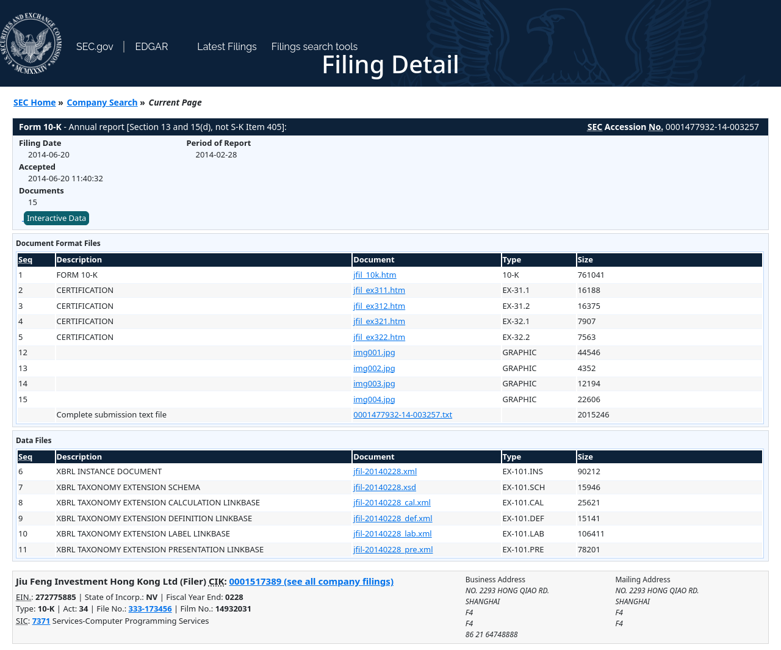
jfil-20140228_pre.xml (393, 549)
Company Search (102, 102)
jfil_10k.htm (375, 274)
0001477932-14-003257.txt (402, 414)
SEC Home (34, 102)
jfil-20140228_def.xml (392, 518)
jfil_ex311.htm (379, 289)
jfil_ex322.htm (379, 336)
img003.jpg (374, 383)
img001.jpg (374, 352)
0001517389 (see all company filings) (311, 581)
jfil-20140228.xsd (384, 487)
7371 (41, 620)
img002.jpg (374, 368)
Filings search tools (315, 46)
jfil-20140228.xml (385, 471)
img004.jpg (374, 399)
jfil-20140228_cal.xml (392, 502)
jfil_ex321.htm (379, 321)
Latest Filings (226, 46)
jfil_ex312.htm (379, 305)
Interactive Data (56, 217)
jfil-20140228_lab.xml (392, 533)
